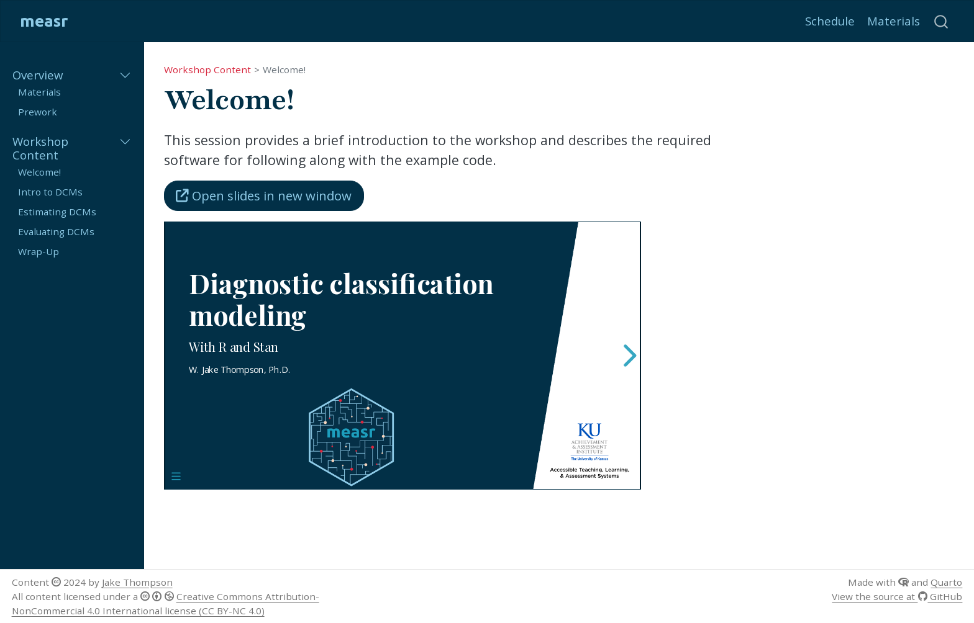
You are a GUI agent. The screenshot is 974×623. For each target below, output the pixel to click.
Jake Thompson (137, 582)
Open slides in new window (264, 195)
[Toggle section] (121, 75)
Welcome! (284, 69)
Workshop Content (207, 69)
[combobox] (941, 20)
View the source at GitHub (897, 596)
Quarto (946, 582)
